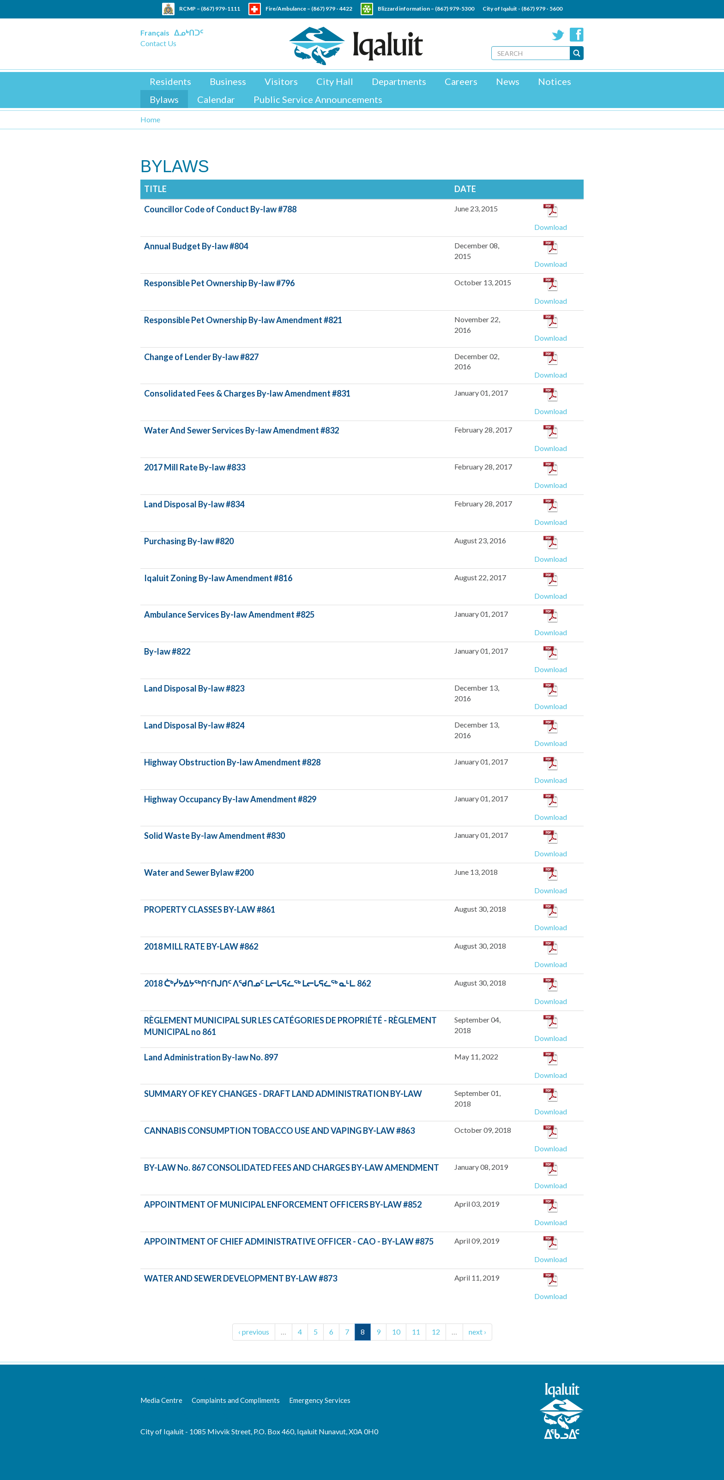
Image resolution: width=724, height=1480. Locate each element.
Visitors (281, 81)
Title (155, 189)
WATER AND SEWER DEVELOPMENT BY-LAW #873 (240, 1278)
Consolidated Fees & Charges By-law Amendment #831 (247, 393)
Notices (554, 81)
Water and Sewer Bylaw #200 (198, 872)
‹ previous (253, 1331)
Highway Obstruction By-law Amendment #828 (232, 762)
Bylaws (164, 99)
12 (436, 1331)
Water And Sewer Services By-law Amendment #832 (241, 430)
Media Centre (161, 1400)
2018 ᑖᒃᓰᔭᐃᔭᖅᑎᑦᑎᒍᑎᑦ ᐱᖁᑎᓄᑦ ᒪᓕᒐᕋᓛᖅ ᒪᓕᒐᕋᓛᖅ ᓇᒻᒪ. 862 (257, 983)
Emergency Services (319, 1400)
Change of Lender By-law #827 (201, 357)
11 (416, 1331)
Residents (170, 81)
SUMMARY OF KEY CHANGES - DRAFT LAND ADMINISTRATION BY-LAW (283, 1094)
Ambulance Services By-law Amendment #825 (229, 614)
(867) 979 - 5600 (541, 8)
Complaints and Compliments (236, 1400)
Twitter (558, 35)
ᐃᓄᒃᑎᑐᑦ (188, 32)
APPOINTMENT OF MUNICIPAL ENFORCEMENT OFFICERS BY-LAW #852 (283, 1204)
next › (477, 1331)
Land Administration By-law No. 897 (211, 1057)
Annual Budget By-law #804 (196, 246)
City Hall (334, 81)
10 (396, 1331)
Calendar (216, 99)
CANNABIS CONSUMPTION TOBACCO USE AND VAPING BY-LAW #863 (279, 1130)
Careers (461, 81)
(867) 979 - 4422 (331, 8)
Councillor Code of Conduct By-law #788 (220, 209)
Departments (399, 81)
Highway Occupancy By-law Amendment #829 (230, 799)
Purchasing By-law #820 (189, 541)
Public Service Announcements (317, 99)
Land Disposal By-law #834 (194, 504)
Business (228, 81)
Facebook (577, 35)
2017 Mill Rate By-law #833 (194, 467)
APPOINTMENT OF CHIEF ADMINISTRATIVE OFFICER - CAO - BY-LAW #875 (289, 1241)
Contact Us (158, 43)
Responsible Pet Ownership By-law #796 (219, 283)
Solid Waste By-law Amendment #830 (214, 835)
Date (465, 189)
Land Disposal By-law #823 (194, 688)
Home (150, 119)
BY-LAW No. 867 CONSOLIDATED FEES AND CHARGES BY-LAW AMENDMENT (291, 1167)
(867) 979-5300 (454, 8)
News (507, 81)
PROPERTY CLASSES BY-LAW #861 (209, 909)
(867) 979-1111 (220, 8)
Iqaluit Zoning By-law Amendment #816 (218, 578)
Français (154, 32)
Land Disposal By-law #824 (194, 725)
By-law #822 (167, 651)
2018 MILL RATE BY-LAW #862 (201, 946)
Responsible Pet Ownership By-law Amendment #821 (243, 320)
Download (550, 227)
